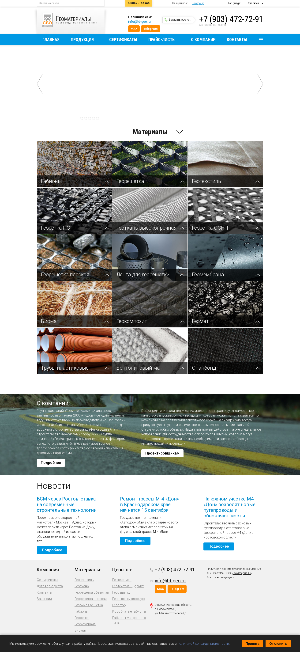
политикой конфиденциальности (203, 643)
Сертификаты (123, 39)
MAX (134, 28)
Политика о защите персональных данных (234, 569)
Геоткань (82, 586)
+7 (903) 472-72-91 (231, 19)
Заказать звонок (177, 20)
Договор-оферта (50, 586)
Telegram (150, 28)
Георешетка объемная (92, 592)
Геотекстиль (84, 580)
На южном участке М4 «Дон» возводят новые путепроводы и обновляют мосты (229, 507)
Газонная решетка (89, 605)
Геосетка (82, 618)
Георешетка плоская (91, 599)
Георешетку (121, 592)
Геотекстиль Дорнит (128, 586)
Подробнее (152, 108)
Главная (51, 39)
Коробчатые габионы (129, 611)
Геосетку (119, 605)
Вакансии (44, 599)
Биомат (80, 630)
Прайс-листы (162, 39)
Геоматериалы (242, 573)
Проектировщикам (162, 453)
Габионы (81, 611)
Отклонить (278, 643)
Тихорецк (198, 3)
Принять (252, 643)
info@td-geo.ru (139, 21)
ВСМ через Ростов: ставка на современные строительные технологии (67, 504)
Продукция (82, 39)
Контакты (237, 39)
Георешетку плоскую (128, 599)
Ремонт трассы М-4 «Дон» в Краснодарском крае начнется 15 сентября (149, 504)
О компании (203, 39)
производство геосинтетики (73, 20)
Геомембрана (85, 624)
